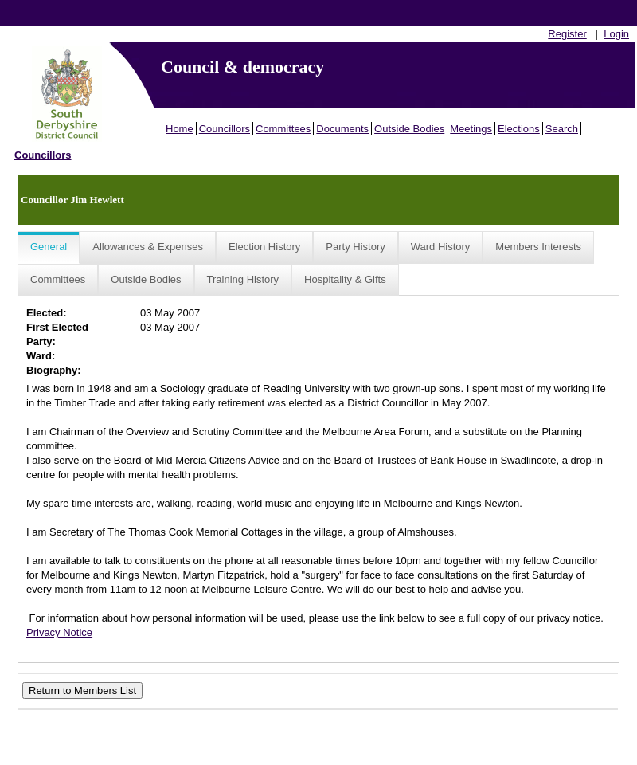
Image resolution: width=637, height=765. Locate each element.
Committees (283, 129)
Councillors (224, 129)
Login (616, 34)
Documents (342, 129)
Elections (519, 129)
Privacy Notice (59, 632)
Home (179, 129)
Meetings (471, 129)
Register (567, 34)
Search (561, 129)
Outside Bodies (409, 129)
